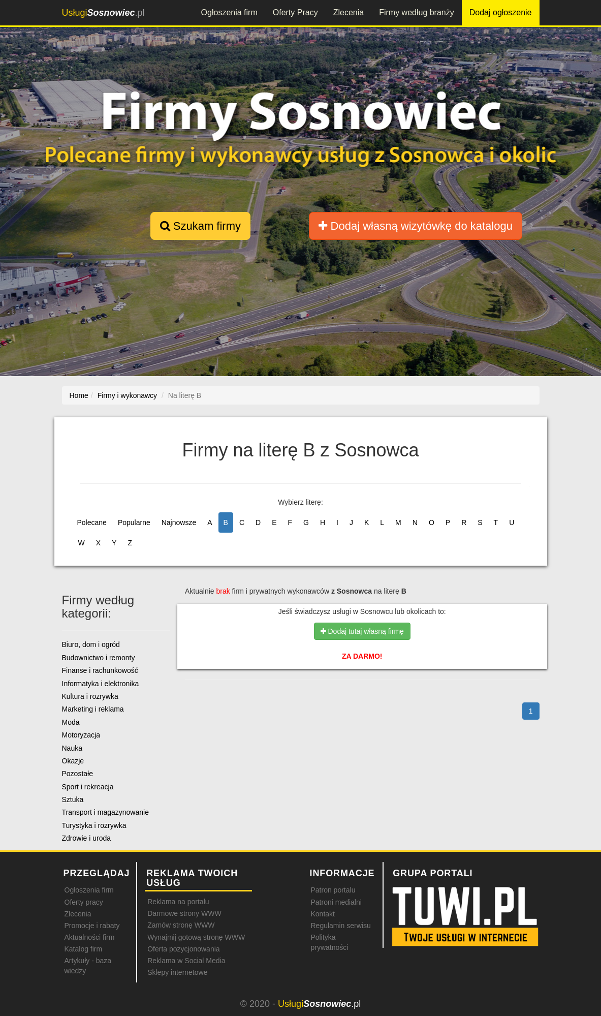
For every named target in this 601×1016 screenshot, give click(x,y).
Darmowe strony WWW (184, 913)
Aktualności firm (90, 937)
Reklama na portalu (178, 902)
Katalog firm (84, 949)
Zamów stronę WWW (180, 925)
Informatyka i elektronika (100, 684)
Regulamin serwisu (340, 925)
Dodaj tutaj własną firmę (362, 631)
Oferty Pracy (295, 12)
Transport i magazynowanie (105, 812)
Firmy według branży (416, 12)
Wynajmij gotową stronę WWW (196, 937)
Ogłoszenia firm (229, 12)
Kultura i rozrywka (90, 696)
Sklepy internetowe (177, 972)
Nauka (72, 748)
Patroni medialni (335, 902)
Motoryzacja (81, 735)
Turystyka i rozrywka (94, 825)
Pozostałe (77, 773)
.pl (103, 13)
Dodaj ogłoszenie (500, 12)
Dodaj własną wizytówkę (415, 226)
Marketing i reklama (93, 709)
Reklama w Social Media (186, 961)
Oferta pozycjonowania (183, 949)
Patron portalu (332, 890)
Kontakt (322, 914)
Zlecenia (348, 12)
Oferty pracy (84, 902)
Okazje (73, 761)
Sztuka (73, 799)
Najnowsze (179, 522)
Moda (71, 722)
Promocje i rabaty (92, 925)
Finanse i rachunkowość (100, 670)
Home (79, 395)
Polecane (92, 522)
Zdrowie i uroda (86, 838)
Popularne (134, 522)
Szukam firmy (200, 226)
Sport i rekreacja (88, 787)
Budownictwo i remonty (98, 658)
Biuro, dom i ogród (91, 644)
